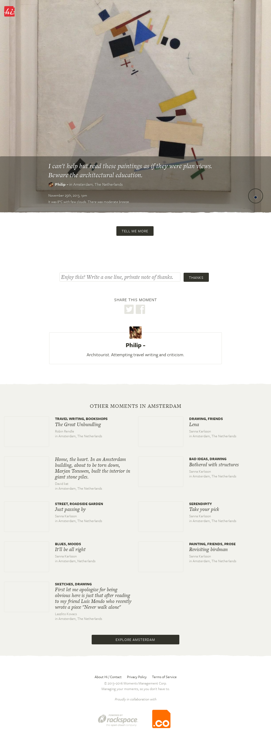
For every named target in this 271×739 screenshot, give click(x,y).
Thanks (196, 277)
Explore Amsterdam (135, 639)
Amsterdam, (98, 184)
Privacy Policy (137, 676)
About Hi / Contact (108, 676)
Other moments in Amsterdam (135, 406)
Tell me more (135, 231)
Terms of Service (164, 676)
